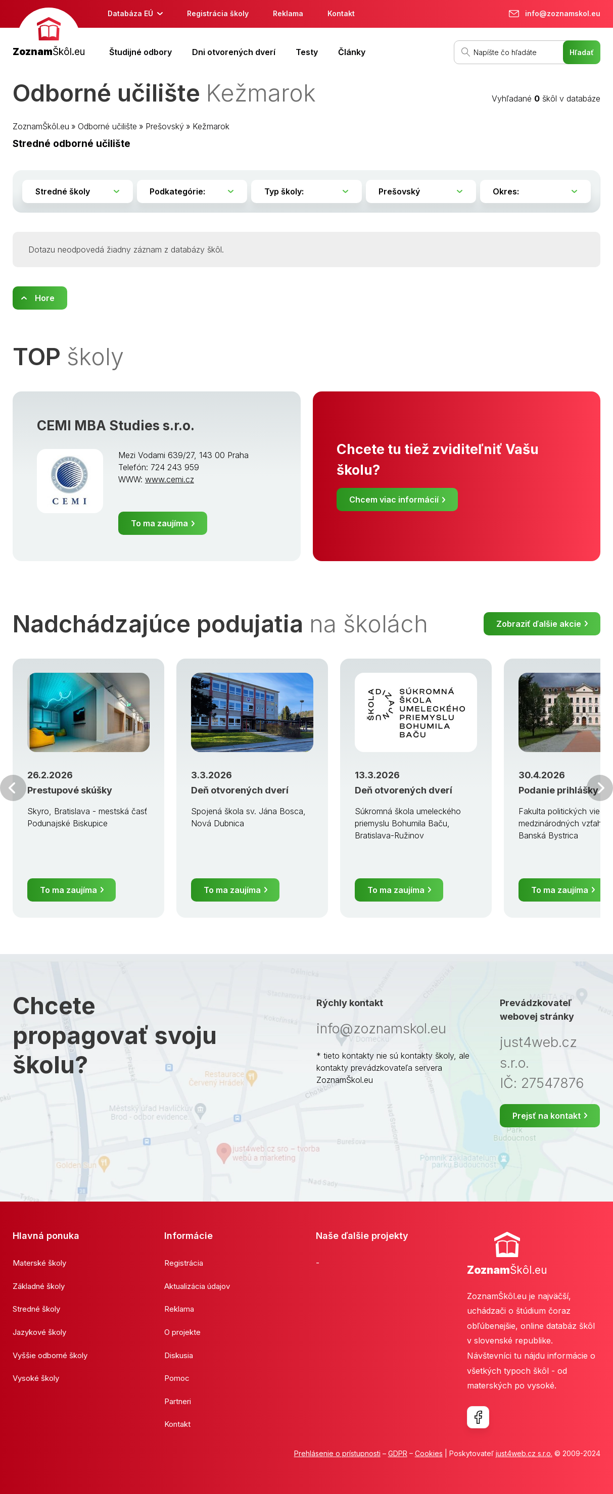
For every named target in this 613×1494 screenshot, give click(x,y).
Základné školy (39, 1286)
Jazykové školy (39, 1332)
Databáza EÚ (130, 13)
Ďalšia (600, 788)
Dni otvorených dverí (233, 52)
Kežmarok (211, 126)
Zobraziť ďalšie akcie (538, 624)
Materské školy (39, 1263)
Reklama (288, 13)
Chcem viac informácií (394, 499)
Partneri (177, 1401)
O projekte (182, 1332)
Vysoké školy (36, 1378)
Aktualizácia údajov (197, 1286)
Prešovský (165, 126)
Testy (307, 52)
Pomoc (177, 1378)
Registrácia (183, 1263)
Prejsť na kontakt (546, 1116)
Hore (45, 298)
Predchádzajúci (13, 788)
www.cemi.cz (169, 479)
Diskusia (178, 1355)
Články (351, 52)
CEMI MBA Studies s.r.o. (116, 425)
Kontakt (341, 13)
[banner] (49, 34)
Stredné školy (36, 1309)
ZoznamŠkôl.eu (41, 126)
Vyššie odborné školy (50, 1355)
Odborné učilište (107, 126)
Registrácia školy (218, 13)
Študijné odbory (140, 52)
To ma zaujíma (159, 523)
